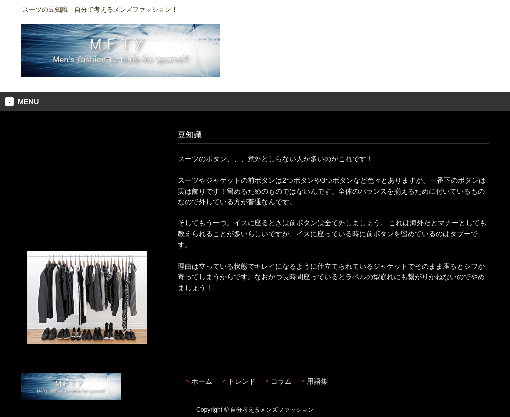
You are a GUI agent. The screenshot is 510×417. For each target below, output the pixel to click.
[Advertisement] (87, 188)
